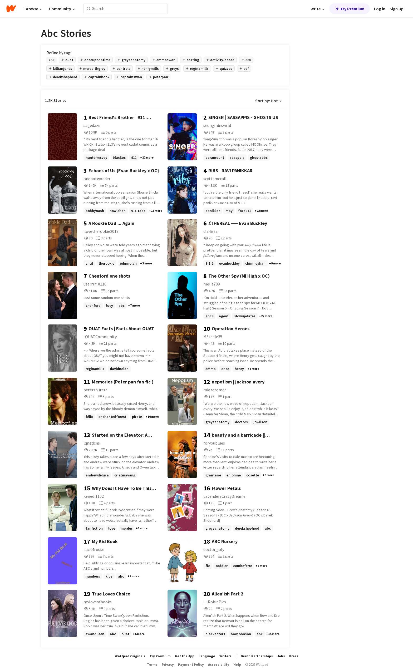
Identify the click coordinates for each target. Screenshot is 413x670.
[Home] (11, 8)
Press (293, 656)
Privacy (168, 664)
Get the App (184, 656)
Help (237, 664)
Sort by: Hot (268, 100)
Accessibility (218, 664)
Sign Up (397, 8)
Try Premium (350, 8)
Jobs (281, 656)
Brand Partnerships (257, 656)
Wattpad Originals (130, 656)
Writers (225, 656)
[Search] (88, 9)
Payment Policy (191, 664)
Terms (152, 664)
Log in (379, 8)
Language (207, 656)
